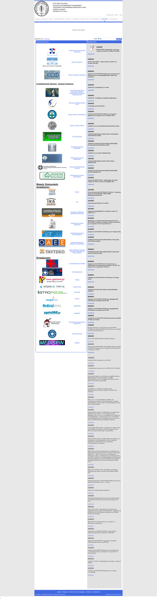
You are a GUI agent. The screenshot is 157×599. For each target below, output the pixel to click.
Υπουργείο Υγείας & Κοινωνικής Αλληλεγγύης (77, 51)
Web (95, 39)
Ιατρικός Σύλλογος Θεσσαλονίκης (77, 114)
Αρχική (59, 591)
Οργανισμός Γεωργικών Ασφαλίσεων (77, 223)
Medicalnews (77, 305)
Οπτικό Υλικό (72, 591)
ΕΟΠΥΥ (77, 192)
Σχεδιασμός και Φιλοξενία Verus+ (114, 594)
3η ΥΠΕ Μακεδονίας (77, 272)
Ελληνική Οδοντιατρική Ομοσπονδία (77, 147)
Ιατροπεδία (77, 292)
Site (100, 39)
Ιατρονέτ (77, 298)
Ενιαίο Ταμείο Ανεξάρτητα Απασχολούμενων (77, 233)
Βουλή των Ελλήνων (77, 62)
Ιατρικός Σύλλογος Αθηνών (77, 125)
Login (120, 15)
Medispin (77, 342)
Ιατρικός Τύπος (77, 287)
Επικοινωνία (96, 591)
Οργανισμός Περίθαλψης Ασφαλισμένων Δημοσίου (77, 212)
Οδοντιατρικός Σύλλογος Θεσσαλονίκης (77, 158)
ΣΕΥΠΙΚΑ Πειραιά (77, 136)
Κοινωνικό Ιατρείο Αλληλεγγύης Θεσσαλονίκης (77, 322)
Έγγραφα (64, 591)
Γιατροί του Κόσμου (77, 333)
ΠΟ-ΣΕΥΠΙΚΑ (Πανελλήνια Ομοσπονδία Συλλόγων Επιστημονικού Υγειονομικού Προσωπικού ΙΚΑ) (77, 92)
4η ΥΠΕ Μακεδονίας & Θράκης (77, 263)
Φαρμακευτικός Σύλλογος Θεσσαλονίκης (77, 176)
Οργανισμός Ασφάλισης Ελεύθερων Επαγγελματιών (77, 243)
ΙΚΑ (77, 201)
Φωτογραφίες (81, 591)
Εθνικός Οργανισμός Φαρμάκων (77, 75)
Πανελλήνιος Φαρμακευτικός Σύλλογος (77, 167)
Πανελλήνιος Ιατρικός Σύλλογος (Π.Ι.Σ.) (77, 103)
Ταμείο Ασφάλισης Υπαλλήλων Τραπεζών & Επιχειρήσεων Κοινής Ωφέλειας (77, 251)
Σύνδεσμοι (47, 39)
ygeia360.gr (77, 313)
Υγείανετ (77, 279)
